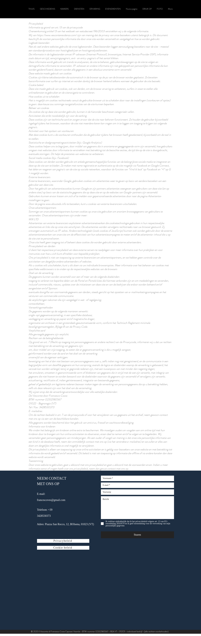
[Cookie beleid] (63, 548)
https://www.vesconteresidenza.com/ (57, 35)
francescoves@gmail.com (51, 500)
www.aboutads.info (56, 204)
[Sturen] (137, 534)
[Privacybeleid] (63, 541)
